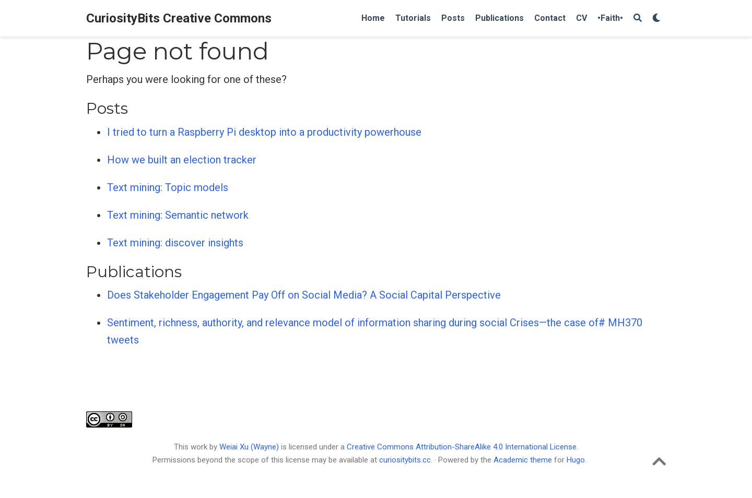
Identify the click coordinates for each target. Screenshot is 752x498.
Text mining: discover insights (175, 242)
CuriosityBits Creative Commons (179, 18)
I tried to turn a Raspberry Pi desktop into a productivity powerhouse (264, 132)
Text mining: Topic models (167, 187)
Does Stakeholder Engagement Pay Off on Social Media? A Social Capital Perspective (304, 295)
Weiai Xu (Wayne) (250, 447)
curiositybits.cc (405, 460)
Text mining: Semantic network (178, 215)
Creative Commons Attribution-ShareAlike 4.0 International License (462, 447)
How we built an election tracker (181, 159)
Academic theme (523, 460)
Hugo (576, 460)
